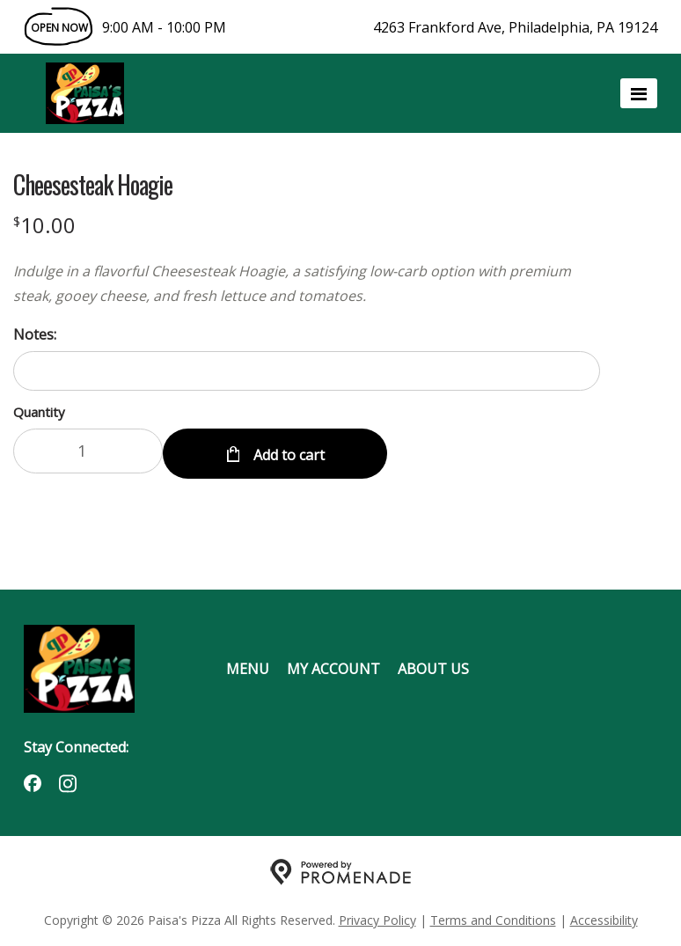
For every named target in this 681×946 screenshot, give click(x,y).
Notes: (34, 334)
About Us (433, 665)
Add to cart (287, 450)
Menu (247, 665)
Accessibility (604, 915)
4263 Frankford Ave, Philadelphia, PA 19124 (515, 27)
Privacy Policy (377, 915)
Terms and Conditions (493, 915)
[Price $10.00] (44, 224)
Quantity (39, 412)
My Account (333, 665)
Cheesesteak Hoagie (92, 185)
